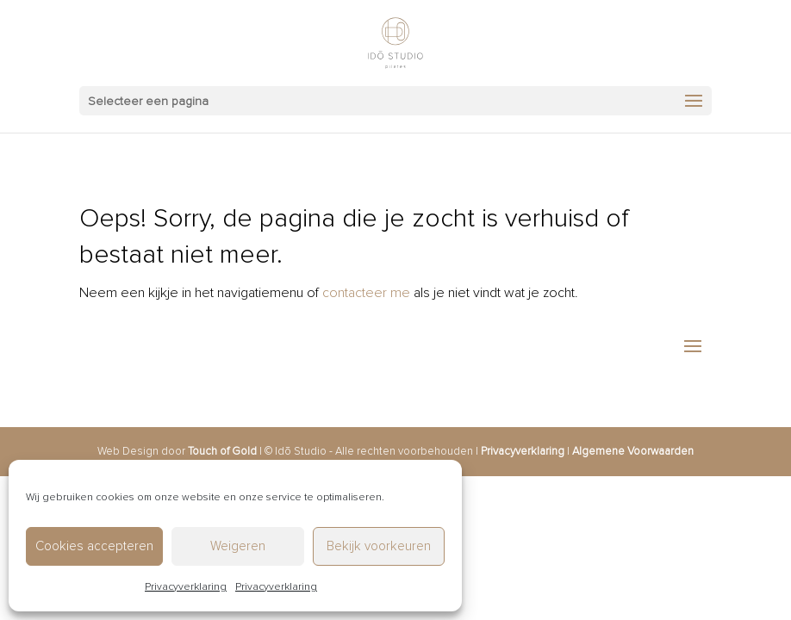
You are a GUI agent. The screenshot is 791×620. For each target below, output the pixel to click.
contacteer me (366, 292)
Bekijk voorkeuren (379, 546)
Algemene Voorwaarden (633, 451)
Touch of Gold (222, 451)
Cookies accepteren (94, 546)
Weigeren (237, 546)
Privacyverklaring (186, 586)
